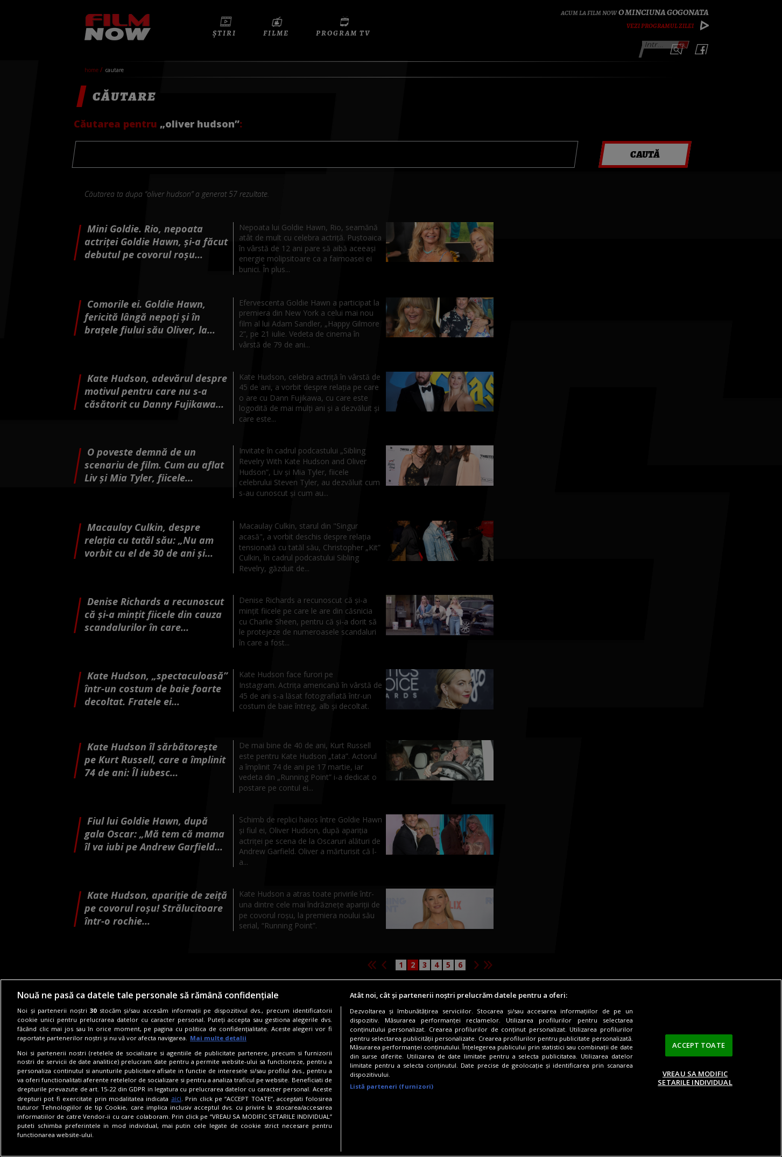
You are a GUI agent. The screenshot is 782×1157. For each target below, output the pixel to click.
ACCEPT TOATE (698, 1045)
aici (176, 1098)
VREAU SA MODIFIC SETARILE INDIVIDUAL (695, 1078)
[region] (391, 1068)
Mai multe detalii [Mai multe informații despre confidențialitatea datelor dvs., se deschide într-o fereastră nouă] (218, 1038)
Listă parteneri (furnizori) (392, 1086)
